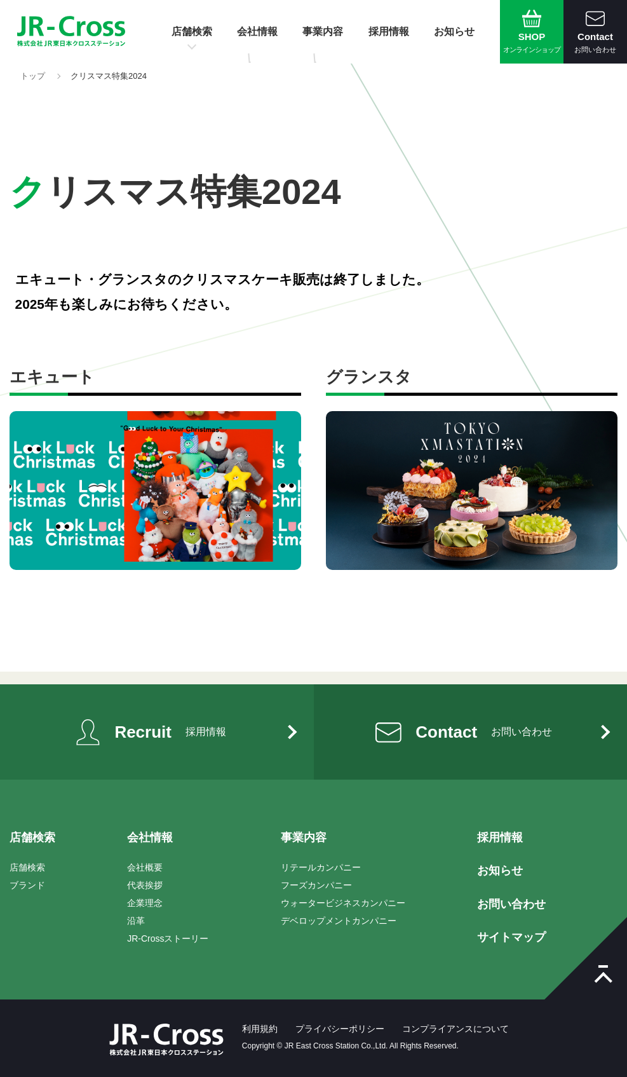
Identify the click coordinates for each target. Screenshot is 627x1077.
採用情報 (388, 31)
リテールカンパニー (321, 867)
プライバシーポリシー (339, 1029)
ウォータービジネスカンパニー (343, 903)
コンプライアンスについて (455, 1029)
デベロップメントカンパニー (338, 921)
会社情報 (257, 31)
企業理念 (145, 903)
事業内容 (322, 31)
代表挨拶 (145, 885)
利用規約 (260, 1029)
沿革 (136, 921)
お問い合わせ (511, 904)
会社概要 (145, 867)
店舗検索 (192, 31)
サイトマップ (511, 937)
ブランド (27, 885)
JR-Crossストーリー (167, 938)
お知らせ (454, 31)
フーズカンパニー (316, 885)
